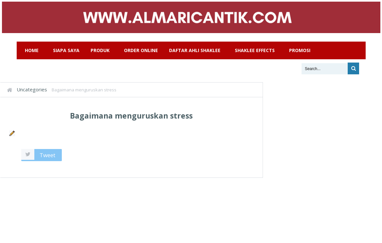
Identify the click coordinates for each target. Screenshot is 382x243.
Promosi (299, 50)
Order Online (141, 50)
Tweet (47, 155)
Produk (100, 50)
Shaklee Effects (255, 50)
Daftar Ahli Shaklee (194, 50)
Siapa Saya (66, 50)
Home (32, 50)
